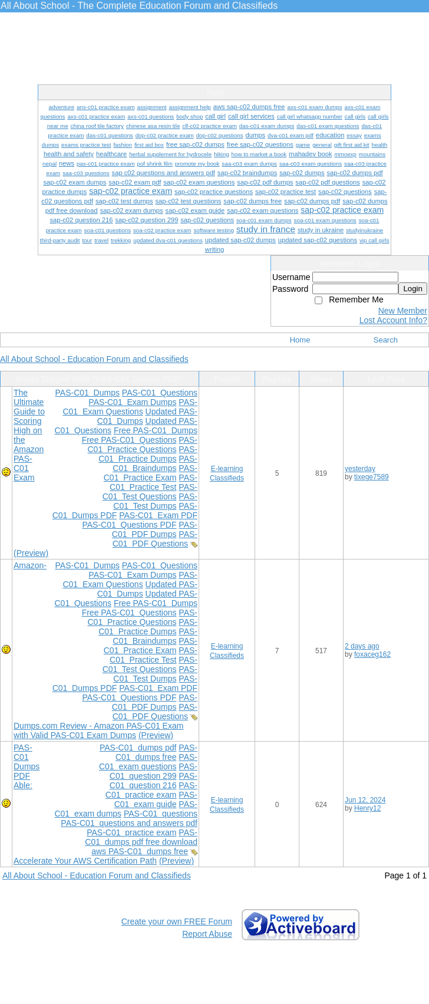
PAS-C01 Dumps (87, 392)
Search (386, 339)
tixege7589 (371, 477)
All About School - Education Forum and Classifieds (94, 359)
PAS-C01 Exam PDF (158, 515)
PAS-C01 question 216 (153, 780)
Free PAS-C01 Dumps (155, 430)
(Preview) (31, 553)
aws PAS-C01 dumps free (139, 851)
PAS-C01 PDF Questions (155, 538)
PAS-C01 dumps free (156, 752)
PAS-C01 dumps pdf (138, 747)
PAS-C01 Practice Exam (150, 472)
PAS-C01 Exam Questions (129, 406)
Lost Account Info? (393, 320)
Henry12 (367, 808)
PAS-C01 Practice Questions (143, 444)
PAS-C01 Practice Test (153, 482)
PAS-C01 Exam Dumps (132, 402)
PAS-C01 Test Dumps (155, 501)
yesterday (360, 469)
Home (300, 339)
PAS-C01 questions (160, 813)
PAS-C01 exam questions (148, 761)
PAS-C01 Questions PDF (129, 524)
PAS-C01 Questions (159, 392)
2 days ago (362, 646)
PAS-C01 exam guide (155, 799)
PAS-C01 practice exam (151, 790)
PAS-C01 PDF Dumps (154, 529)
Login (413, 288)
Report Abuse (207, 934)
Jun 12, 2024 (365, 800)
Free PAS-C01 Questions (129, 440)
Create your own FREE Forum (176, 921)
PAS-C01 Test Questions (150, 491)
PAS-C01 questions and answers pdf (129, 823)
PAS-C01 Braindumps (155, 463)
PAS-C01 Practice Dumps (147, 454)
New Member (402, 310)
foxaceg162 (372, 654)
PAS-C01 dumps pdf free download (141, 837)
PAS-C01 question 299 (153, 771)
